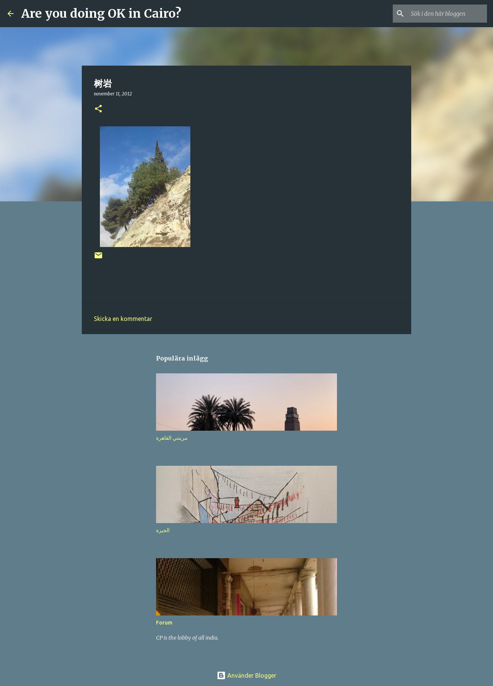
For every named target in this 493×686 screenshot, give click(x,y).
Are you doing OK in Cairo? (101, 13)
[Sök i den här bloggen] (447, 14)
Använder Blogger (246, 675)
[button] (98, 109)
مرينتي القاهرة (172, 438)
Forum (164, 623)
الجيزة (163, 530)
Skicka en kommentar (123, 318)
